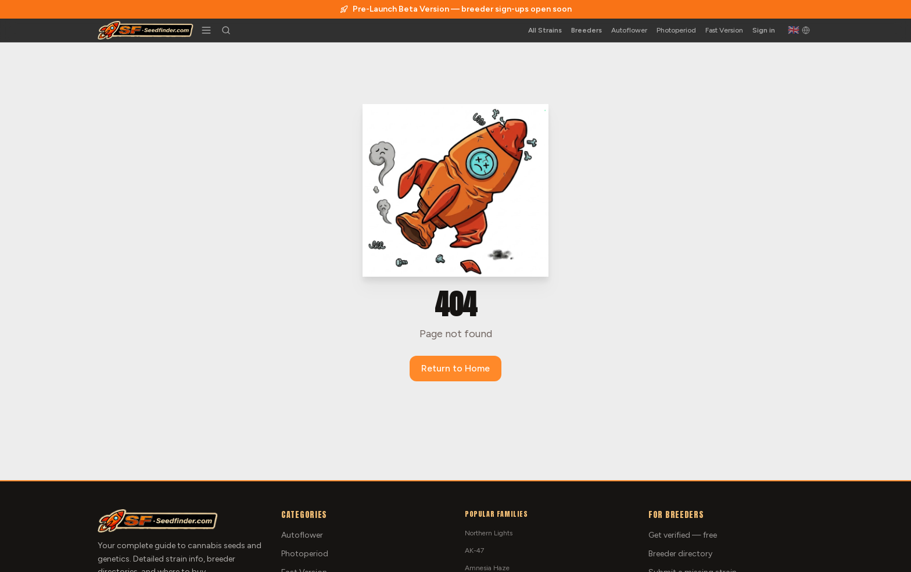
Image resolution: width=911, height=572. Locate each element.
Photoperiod (676, 30)
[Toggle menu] (206, 30)
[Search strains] (226, 30)
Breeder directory (680, 554)
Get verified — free (682, 535)
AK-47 (474, 550)
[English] (798, 30)
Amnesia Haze (487, 568)
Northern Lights (488, 533)
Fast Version (724, 30)
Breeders (586, 30)
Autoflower (629, 30)
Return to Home (455, 368)
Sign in (763, 30)
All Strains (545, 30)
